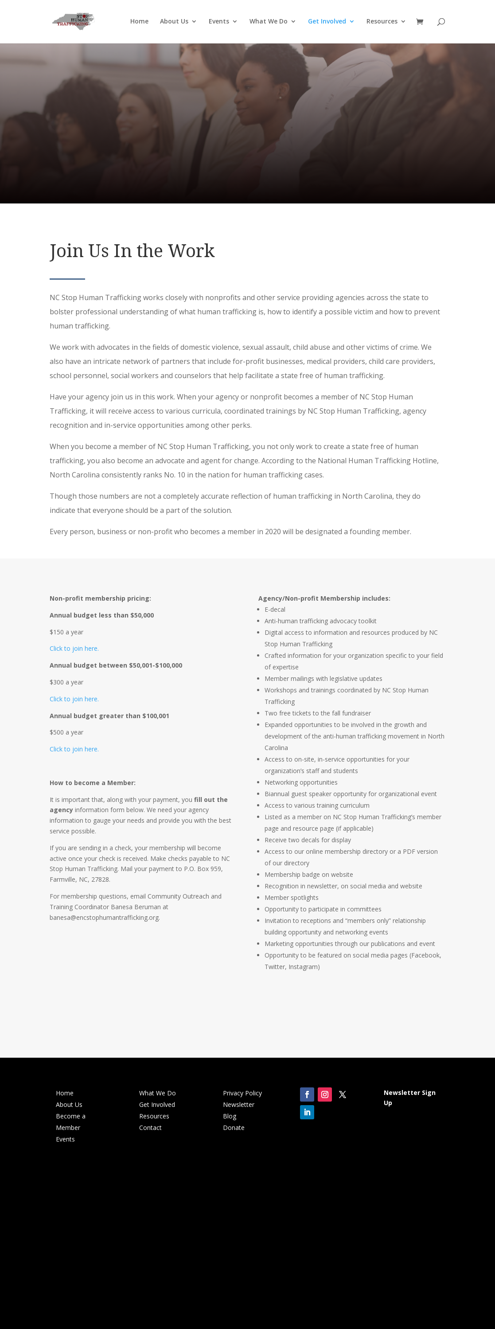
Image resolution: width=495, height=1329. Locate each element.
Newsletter (238, 1104)
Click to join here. (74, 648)
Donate (234, 1127)
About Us (174, 22)
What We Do (268, 22)
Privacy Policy (242, 1093)
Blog (229, 1116)
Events (219, 22)
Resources (382, 22)
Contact (150, 1127)
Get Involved (327, 22)
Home (139, 22)
